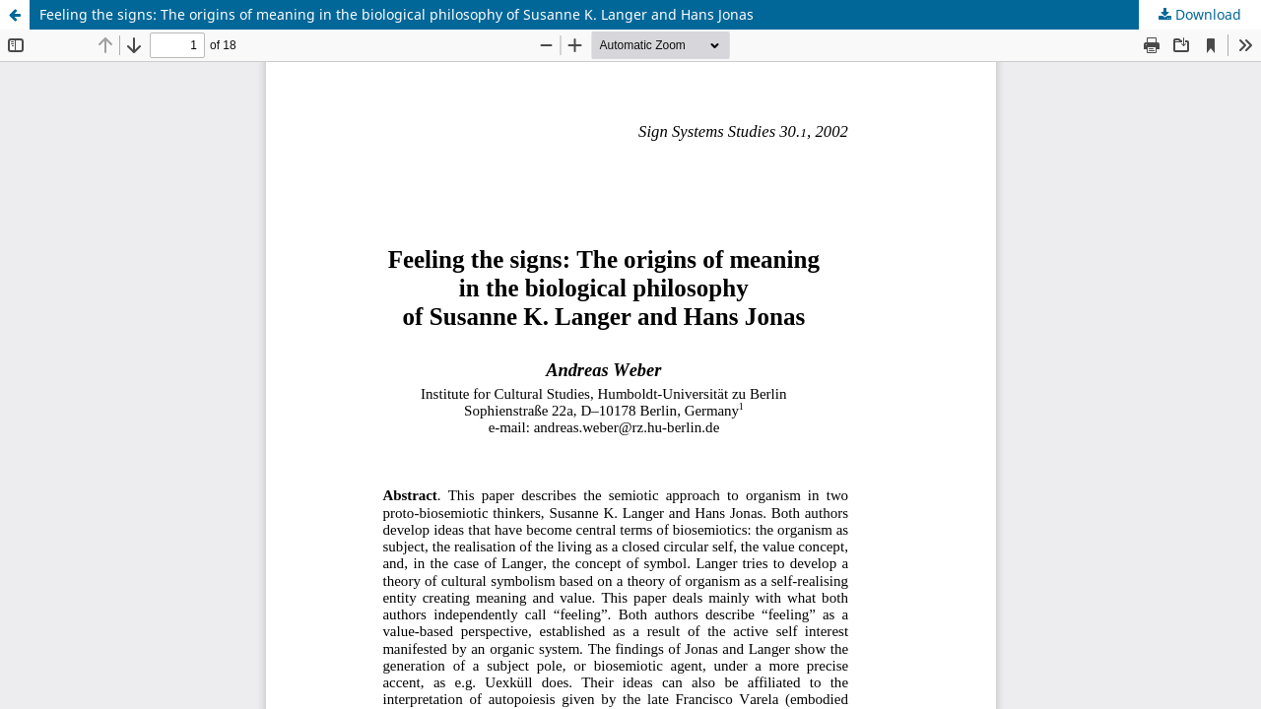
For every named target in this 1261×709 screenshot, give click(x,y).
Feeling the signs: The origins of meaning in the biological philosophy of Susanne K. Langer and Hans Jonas (396, 14)
